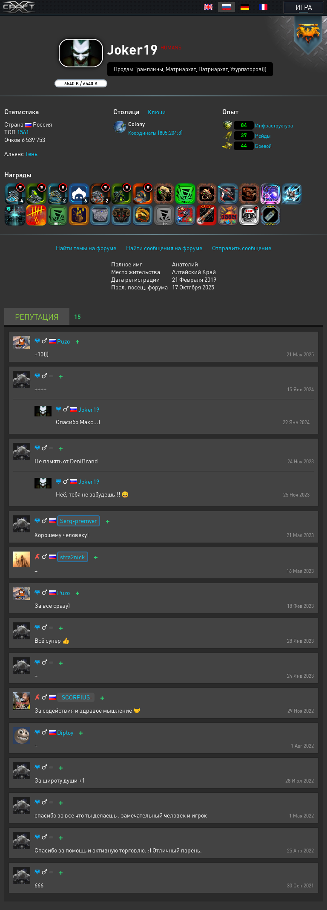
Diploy (65, 732)
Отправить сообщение (241, 247)
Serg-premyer (78, 520)
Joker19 (88, 409)
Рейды (263, 136)
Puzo (63, 341)
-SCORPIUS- (75, 697)
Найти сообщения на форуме (164, 247)
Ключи (157, 112)
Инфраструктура (274, 125)
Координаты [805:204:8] (155, 133)
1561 (23, 132)
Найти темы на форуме (86, 247)
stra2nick (72, 556)
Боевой (263, 146)
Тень (31, 153)
